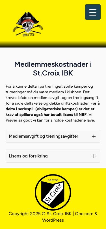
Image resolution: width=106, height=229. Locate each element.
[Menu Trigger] (93, 12)
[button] (53, 136)
